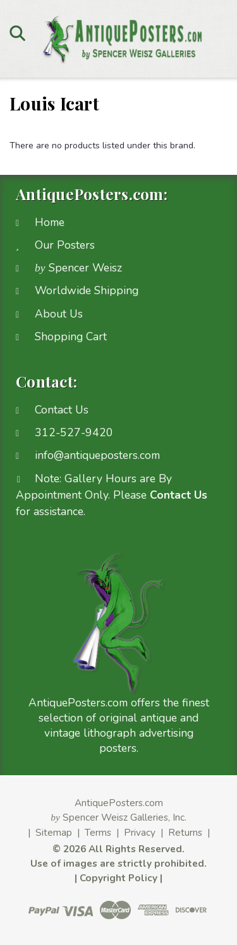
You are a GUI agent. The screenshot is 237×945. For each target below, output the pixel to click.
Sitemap (53, 832)
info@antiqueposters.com (97, 455)
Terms (98, 832)
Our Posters (65, 245)
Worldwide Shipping (86, 290)
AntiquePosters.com (119, 802)
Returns (185, 832)
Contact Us (61, 409)
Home (49, 222)
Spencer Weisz (78, 267)
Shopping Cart (71, 336)
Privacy (139, 832)
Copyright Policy (118, 877)
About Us (59, 313)
